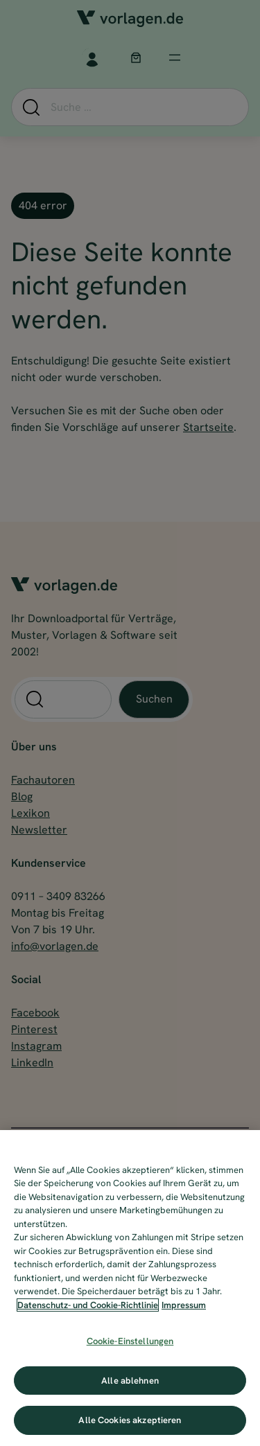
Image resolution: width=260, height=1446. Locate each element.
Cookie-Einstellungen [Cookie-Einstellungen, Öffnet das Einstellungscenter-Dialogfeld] (130, 1341)
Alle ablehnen (130, 1380)
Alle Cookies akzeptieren (129, 1420)
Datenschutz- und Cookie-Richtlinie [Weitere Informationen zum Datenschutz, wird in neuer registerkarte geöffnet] (87, 1305)
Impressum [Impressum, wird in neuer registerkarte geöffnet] (184, 1305)
